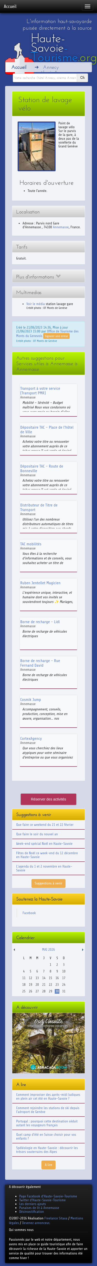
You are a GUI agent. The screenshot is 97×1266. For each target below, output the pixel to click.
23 (57, 985)
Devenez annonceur (35, 1223)
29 (50, 991)
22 (50, 985)
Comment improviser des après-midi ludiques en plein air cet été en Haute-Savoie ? (48, 1096)
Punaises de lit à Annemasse (39, 1208)
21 (44, 985)
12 (30, 978)
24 (64, 985)
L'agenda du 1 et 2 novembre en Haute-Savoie (44, 868)
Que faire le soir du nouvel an (37, 834)
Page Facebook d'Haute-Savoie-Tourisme (48, 1196)
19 (30, 985)
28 (44, 991)
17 (64, 978)
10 (64, 971)
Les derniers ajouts (32, 1204)
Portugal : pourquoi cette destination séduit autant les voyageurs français (47, 1123)
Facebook (29, 913)
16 (57, 978)
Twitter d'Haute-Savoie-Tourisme (42, 1200)
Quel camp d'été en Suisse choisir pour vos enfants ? (46, 1136)
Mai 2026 (48, 949)
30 (57, 991)
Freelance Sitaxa (55, 1218)
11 (24, 978)
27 (37, 991)
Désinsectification (31, 1212)
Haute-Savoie (64, 47)
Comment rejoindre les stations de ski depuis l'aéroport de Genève (47, 1110)
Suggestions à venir (48, 883)
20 (37, 985)
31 (64, 991)
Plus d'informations (38, 277)
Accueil (10, 6)
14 (44, 978)
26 (30, 991)
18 (24, 985)
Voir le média (35, 304)
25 (24, 991)
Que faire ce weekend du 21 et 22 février (44, 825)
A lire (48, 1165)
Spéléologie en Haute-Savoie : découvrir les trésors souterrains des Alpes (47, 1150)
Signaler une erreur (56, 336)
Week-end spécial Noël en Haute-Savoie (44, 844)
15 (50, 978)
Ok (82, 77)
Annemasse (61, 227)
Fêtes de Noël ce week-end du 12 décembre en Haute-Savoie (47, 855)
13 (37, 978)
